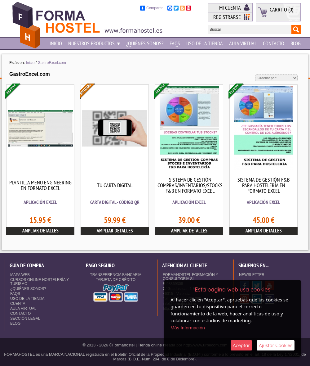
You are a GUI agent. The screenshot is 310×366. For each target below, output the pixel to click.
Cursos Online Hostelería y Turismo (39, 282)
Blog (295, 43)
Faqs (175, 43)
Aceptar (241, 345)
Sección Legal (25, 318)
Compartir (151, 8)
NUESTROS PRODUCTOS (94, 43)
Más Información (187, 327)
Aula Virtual (243, 43)
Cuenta (17, 303)
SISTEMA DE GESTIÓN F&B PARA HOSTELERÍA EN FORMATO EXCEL (263, 185)
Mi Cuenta (230, 7)
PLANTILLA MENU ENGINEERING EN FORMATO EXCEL (40, 185)
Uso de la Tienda (204, 43)
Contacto (273, 43)
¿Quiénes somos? (144, 43)
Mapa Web (20, 275)
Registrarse (227, 16)
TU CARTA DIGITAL (114, 185)
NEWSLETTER (251, 275)
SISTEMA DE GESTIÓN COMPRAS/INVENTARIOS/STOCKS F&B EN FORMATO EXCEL (190, 185)
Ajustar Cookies (275, 345)
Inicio (56, 43)
